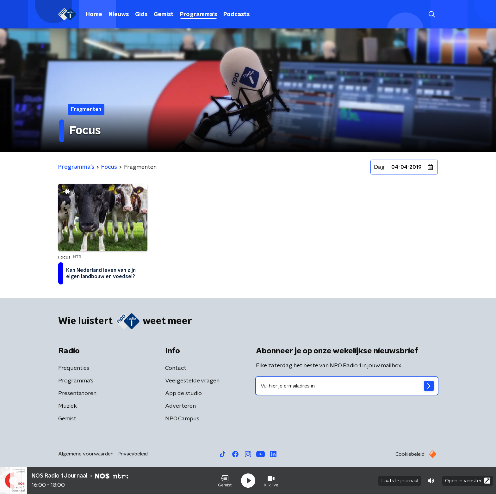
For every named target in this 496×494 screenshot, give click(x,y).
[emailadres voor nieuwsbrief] (347, 386)
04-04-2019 (406, 167)
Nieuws (118, 14)
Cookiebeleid (410, 454)
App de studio (183, 393)
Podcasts (236, 14)
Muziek (67, 406)
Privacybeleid (132, 453)
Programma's (198, 14)
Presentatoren (77, 393)
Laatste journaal (399, 480)
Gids (141, 14)
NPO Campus (182, 419)
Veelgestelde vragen (192, 381)
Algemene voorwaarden (86, 453)
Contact (175, 368)
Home (94, 14)
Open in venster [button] (467, 481)
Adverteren (180, 406)
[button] (225, 481)
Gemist (164, 14)
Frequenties (73, 368)
